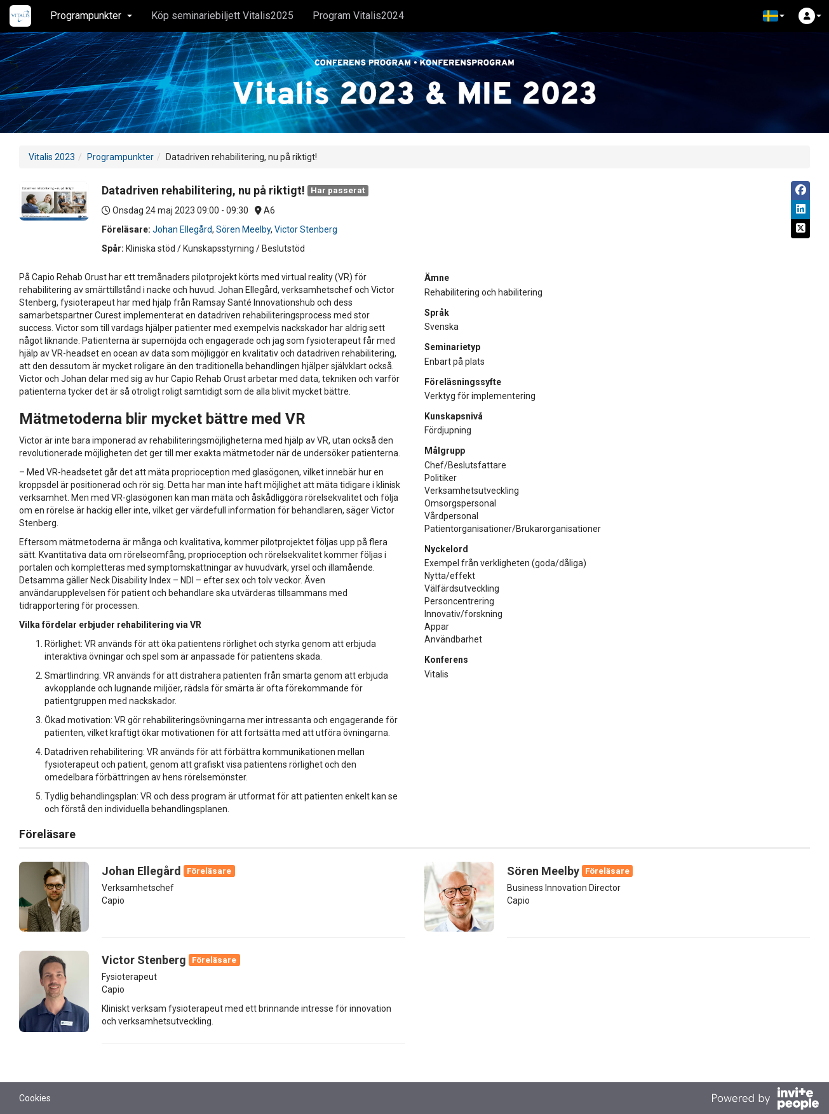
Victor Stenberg (305, 229)
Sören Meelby (243, 229)
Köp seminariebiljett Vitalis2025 (222, 16)
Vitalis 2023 (52, 157)
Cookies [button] (35, 1098)
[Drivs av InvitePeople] (765, 1100)
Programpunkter (120, 157)
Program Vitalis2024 (358, 16)
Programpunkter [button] (91, 16)
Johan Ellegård (182, 229)
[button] (774, 16)
